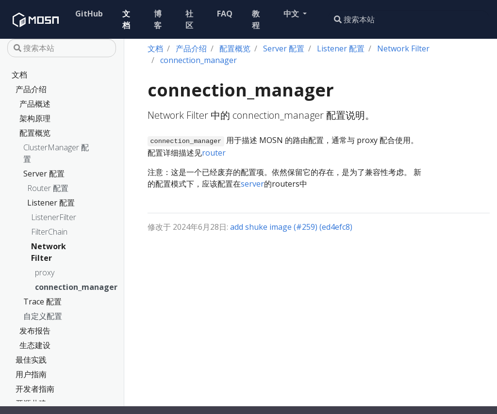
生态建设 (34, 345)
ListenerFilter (53, 217)
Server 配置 (44, 173)
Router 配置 (47, 188)
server (252, 183)
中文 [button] (292, 13)
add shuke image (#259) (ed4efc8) (291, 227)
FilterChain (49, 231)
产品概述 (34, 103)
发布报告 (34, 330)
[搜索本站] (408, 19)
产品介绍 (31, 89)
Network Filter (48, 252)
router (214, 152)
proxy (44, 272)
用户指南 (31, 374)
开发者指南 (35, 388)
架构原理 (34, 118)
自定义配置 (42, 316)
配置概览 (34, 132)
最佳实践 (31, 359)
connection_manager (54, 287)
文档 (19, 74)
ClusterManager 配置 (56, 153)
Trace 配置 (42, 301)
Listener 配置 (51, 202)
